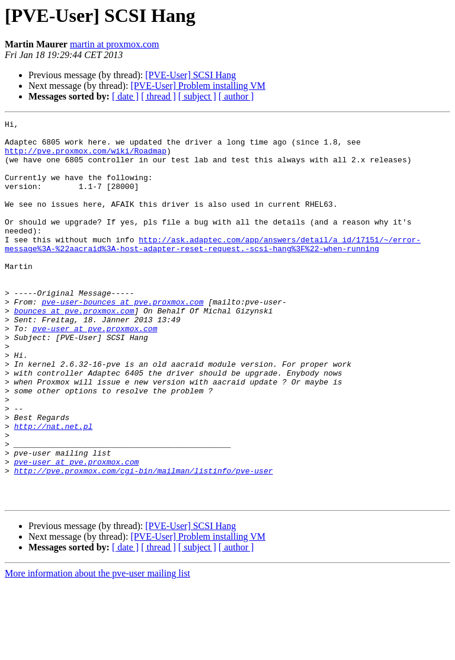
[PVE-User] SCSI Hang (190, 75)
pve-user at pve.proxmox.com (95, 371)
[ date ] (125, 96)
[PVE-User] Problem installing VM (197, 86)
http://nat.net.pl (53, 488)
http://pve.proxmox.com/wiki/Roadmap (85, 157)
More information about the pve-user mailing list (97, 650)
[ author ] (236, 96)
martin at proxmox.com (114, 44)
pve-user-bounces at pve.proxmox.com (122, 339)
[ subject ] (197, 96)
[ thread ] (158, 96)
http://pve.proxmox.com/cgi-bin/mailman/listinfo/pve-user (143, 541)
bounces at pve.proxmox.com (74, 349)
